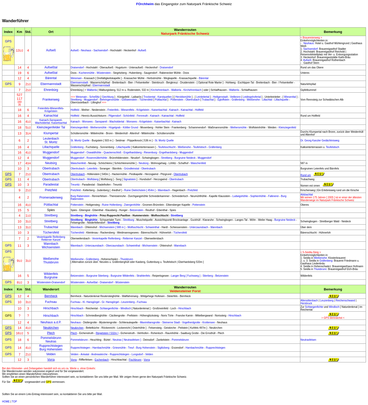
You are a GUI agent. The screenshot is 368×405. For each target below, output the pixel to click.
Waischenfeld (78, 163)
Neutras (50, 341)
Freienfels (43, 108)
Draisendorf (77, 67)
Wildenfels (51, 274)
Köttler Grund (130, 127)
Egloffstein (223, 99)
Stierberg (208, 275)
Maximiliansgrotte (150, 322)
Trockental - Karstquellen (157, 96)
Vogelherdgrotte (191, 322)
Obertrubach (193, 99)
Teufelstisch (199, 147)
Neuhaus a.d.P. (51, 322)
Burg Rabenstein (80, 196)
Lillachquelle (281, 99)
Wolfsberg (93, 179)
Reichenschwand (345, 300)
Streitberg (76, 99)
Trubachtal (208, 99)
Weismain (76, 78)
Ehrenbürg (51, 90)
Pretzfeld (51, 190)
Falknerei (273, 196)
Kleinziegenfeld (79, 127)
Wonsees (87, 121)
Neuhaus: (308, 43)
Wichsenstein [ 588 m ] (112, 227)
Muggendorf (91, 99)
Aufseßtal (50, 67)
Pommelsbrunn (51, 338)
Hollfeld (75, 109)
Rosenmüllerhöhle (97, 157)
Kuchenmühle (86, 72)
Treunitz (75, 184)
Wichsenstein (51, 247)
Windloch (125, 308)
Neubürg (51, 163)
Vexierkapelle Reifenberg (51, 237)
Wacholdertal (42, 122)
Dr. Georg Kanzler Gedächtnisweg (320, 140)
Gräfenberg (238, 99)
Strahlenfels (143, 275)
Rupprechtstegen (51, 346)
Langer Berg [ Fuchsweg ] (185, 275)
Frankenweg (50, 99)
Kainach (173, 109)
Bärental (51, 78)
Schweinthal (152, 227)
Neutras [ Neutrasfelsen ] (127, 339)
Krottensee (208, 322)
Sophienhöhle (258, 196)
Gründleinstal (131, 168)
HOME (6, 401)
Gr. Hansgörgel (110, 302)
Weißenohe (253, 99)
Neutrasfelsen (308, 339)
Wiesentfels (56, 108)
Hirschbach (51, 308)
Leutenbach (51, 138)
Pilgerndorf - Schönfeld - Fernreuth (128, 115)
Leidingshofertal (252, 96)
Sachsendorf (101, 50)
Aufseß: (307, 60)
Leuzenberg (128, 302)
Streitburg (128, 219)
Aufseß (75, 50)
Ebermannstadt (51, 84)
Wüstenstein (104, 72)
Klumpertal (51, 133)
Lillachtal (267, 99)
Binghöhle (91, 215)
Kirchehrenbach (160, 90)
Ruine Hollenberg (112, 204)
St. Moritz (50, 142)
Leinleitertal (202, 96)
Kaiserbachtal (159, 109)
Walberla (92, 90)
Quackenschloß (112, 152)
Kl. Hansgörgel (91, 302)
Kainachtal (187, 109)
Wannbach (164, 190)
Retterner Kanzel (51, 239)
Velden (51, 354)
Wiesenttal (290, 96)
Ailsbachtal (307, 194)
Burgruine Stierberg (97, 275)
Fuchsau (51, 302)
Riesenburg (150, 152)
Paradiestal (51, 184)
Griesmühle (119, 347)
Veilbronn (235, 96)
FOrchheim (145, 4)
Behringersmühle (109, 99)
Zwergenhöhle (132, 204)
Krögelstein (50, 111)
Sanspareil (56, 120)
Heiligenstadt (220, 96)
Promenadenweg (51, 197)
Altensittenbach (309, 300)
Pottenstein (176, 99)
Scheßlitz (94, 96)
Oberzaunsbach (115, 245)
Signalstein (129, 179)
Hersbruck (306, 303)
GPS (8, 41)
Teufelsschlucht (167, 147)
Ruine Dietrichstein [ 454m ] (140, 190)
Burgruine (50, 277)
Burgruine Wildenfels (122, 275)
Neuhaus (86, 50)
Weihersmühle (98, 127)
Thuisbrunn (51, 262)
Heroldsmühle (183, 96)
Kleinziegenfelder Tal (51, 127)
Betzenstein (136, 210)
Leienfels (92, 168)
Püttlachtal (161, 99)
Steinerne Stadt (171, 322)
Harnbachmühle (101, 347)
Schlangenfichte (109, 308)
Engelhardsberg (133, 152)
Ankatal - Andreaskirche (94, 354)
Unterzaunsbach (198, 227)
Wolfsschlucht (135, 227)
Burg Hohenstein (51, 349)
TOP (14, 401)
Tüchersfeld (146, 99)
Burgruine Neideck (185, 157)
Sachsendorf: (310, 48)
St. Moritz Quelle (80, 140)
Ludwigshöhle (240, 196)
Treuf (131, 347)
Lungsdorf (137, 354)
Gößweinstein (129, 99)
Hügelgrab (115, 127)
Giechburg (108, 96)
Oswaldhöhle (94, 152)
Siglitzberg (163, 347)
